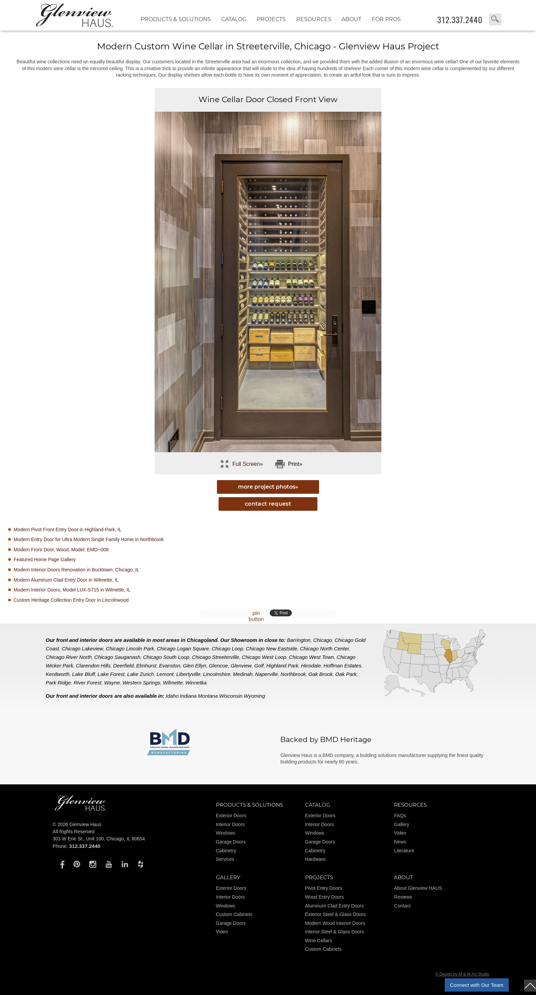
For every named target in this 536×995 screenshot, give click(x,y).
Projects (271, 19)
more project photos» (268, 487)
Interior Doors (230, 824)
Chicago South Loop (166, 657)
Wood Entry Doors (324, 897)
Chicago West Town (311, 657)
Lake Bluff (83, 674)
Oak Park (346, 674)
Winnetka (195, 682)
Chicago (322, 640)
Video (400, 833)
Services (225, 859)
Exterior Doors (231, 815)
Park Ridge (58, 682)
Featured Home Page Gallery (45, 559)
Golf (259, 665)
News (400, 841)
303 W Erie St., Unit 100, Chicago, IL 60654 (99, 838)
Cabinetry (226, 850)
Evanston (169, 665)
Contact (402, 906)
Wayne (112, 682)
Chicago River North (69, 657)
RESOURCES (313, 19)
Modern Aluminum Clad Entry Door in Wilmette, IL (66, 580)
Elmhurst (146, 665)
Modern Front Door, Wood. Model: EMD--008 (61, 549)
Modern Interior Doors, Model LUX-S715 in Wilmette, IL (72, 590)
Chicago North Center (324, 648)
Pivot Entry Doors (323, 888)
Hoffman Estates (342, 665)
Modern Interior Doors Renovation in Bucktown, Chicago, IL (76, 569)
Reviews (403, 897)
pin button (256, 616)
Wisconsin (230, 696)
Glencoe (218, 665)
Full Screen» (247, 464)
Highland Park (282, 665)
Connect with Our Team (476, 985)
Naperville (266, 674)
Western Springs (141, 682)
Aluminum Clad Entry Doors (334, 906)
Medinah (243, 674)
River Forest (87, 682)
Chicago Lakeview (82, 648)
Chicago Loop (227, 648)
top (530, 986)
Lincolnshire (216, 674)
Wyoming (254, 696)
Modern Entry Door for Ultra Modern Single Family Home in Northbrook (88, 539)
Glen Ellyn (194, 665)
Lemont (165, 674)
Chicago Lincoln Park (130, 648)
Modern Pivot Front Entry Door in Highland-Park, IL (68, 529)
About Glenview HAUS (418, 888)
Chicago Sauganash (117, 657)
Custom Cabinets (234, 914)
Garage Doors (231, 841)
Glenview (241, 665)
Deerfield (123, 665)
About (351, 19)
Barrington (299, 640)
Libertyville (188, 674)
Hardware (315, 859)
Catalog (234, 19)
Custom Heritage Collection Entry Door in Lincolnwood (71, 600)
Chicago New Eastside (271, 648)
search (495, 19)
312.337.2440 (460, 19)
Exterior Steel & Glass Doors (335, 914)
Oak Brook (321, 674)
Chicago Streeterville (215, 657)
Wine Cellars (318, 940)
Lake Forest (111, 674)
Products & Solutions (176, 19)
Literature (404, 850)
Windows (225, 833)
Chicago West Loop (264, 657)
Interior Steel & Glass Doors (334, 931)
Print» (295, 464)
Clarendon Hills (93, 665)
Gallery (401, 824)
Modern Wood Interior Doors (335, 923)
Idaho (172, 696)
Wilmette (173, 682)
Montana (208, 696)
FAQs (400, 815)
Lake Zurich (140, 674)
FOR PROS (386, 19)
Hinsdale (311, 665)
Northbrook (293, 674)
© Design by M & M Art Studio (462, 974)
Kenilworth (57, 674)
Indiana (188, 696)
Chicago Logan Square (183, 648)
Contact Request (268, 504)
